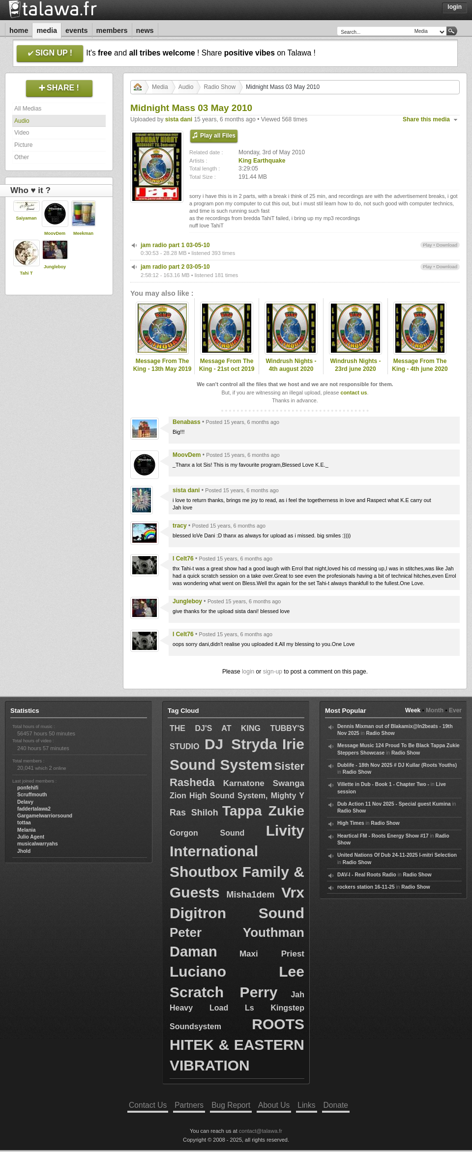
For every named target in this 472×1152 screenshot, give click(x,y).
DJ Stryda (241, 744)
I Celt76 (183, 558)
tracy (180, 525)
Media (46, 30)
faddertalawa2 (34, 809)
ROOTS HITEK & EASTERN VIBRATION (237, 1044)
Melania (26, 830)
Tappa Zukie (263, 810)
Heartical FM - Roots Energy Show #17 (383, 836)
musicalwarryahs (37, 843)
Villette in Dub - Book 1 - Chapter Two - (383, 784)
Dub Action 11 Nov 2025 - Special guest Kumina (394, 804)
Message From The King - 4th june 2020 (419, 365)
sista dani (178, 119)
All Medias (27, 108)
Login (454, 6)
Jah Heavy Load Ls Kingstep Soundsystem (237, 1010)
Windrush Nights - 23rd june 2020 (355, 365)
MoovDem (54, 233)
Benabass (187, 422)
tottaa (24, 822)
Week (412, 710)
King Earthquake (261, 160)
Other (21, 157)
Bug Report (230, 1105)
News (145, 30)
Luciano (198, 971)
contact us (353, 392)
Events (76, 30)
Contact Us (148, 1105)
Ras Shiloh (194, 812)
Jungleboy (55, 266)
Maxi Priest (271, 953)
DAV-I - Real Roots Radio (366, 874)
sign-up (272, 671)
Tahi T (26, 273)
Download (446, 245)
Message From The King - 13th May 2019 (162, 365)
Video (21, 132)
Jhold (23, 851)
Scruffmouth (32, 794)
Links (306, 1105)
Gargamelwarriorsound (44, 815)
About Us (274, 1105)
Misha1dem (250, 894)
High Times (350, 823)
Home (18, 30)
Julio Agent (30, 837)
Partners (189, 1105)
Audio (22, 120)
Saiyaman (26, 218)
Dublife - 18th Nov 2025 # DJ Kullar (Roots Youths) (397, 765)
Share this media (426, 119)
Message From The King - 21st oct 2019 (227, 365)
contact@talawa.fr (260, 1131)
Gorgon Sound (207, 833)
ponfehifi (27, 787)
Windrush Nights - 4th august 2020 (291, 365)
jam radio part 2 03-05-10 (175, 266)
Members (112, 30)
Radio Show (220, 87)
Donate (336, 1105)
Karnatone (244, 783)
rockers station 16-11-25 (366, 887)
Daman (193, 951)
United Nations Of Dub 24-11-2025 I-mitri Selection (397, 855)
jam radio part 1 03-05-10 (175, 245)
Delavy (25, 802)
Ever (455, 710)
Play (427, 245)
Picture (23, 144)
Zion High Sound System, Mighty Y (237, 795)
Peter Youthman (237, 932)
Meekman (83, 233)
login (248, 671)
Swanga (288, 783)
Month (434, 710)
